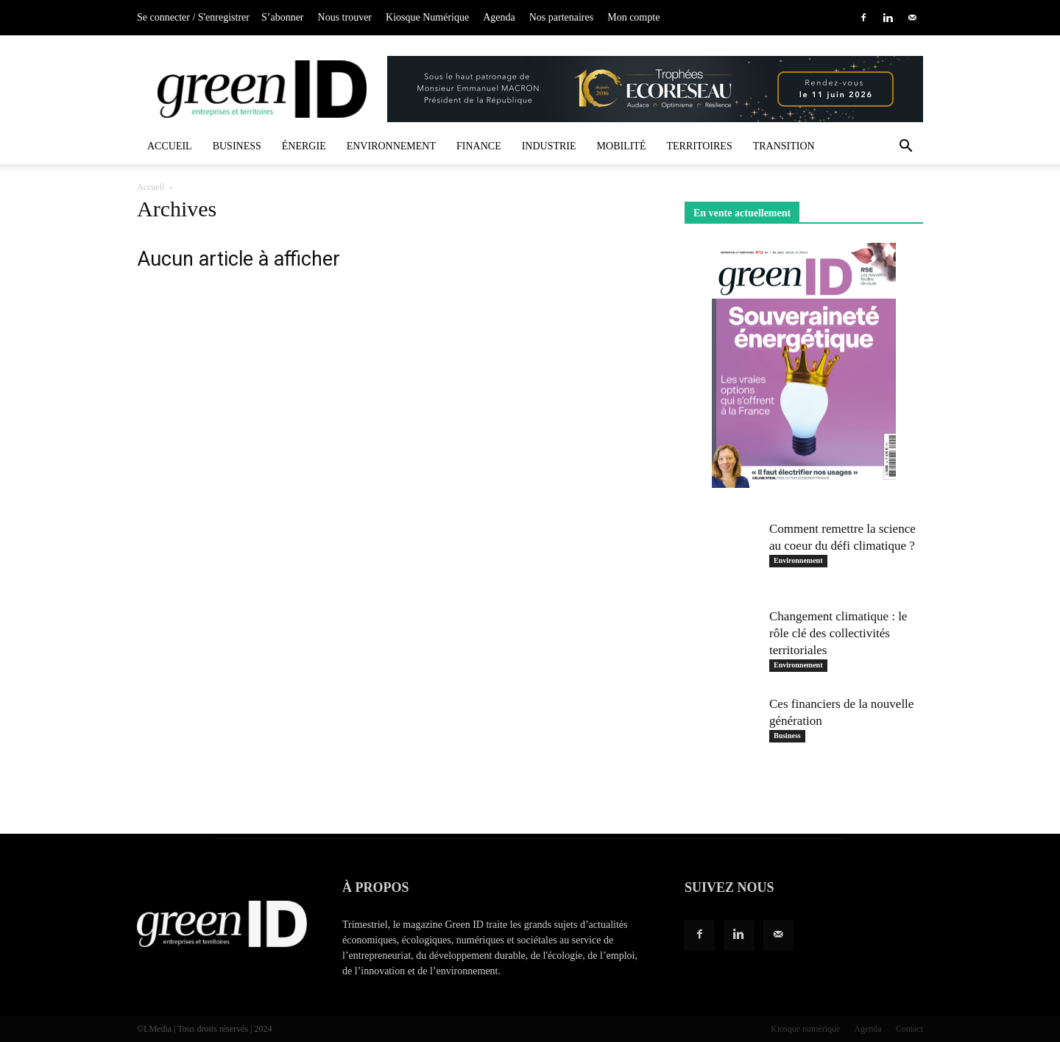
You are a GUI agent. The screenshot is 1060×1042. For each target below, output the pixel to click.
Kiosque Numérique (427, 17)
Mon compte (633, 17)
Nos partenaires (561, 17)
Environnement (391, 146)
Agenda (499, 17)
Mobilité (621, 146)
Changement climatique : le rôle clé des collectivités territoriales (838, 633)
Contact (909, 1029)
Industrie (549, 146)
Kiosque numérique (805, 1029)
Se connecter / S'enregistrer (193, 17)
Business (237, 146)
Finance (478, 146)
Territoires (699, 146)
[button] (905, 148)
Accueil (169, 146)
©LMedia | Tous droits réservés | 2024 (204, 1029)
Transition (784, 146)
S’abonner (282, 17)
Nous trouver (345, 17)
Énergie (304, 146)
